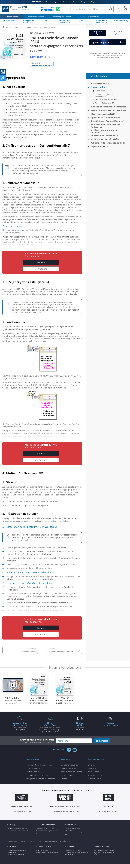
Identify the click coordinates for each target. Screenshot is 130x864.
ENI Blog (12, 825)
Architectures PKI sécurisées (105, 139)
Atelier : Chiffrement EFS (105, 103)
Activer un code (67, 775)
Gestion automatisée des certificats (108, 110)
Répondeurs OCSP (100, 146)
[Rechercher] (110, 9)
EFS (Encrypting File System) (106, 99)
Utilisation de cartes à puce (104, 135)
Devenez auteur (94, 778)
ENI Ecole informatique (47, 825)
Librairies (91, 765)
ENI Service (13, 846)
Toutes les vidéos (95, 775)
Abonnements (94, 772)
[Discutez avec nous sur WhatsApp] (58, 9)
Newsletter (92, 768)
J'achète (41, 262)
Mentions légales (32, 772)
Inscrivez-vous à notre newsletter (37, 740)
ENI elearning (72, 846)
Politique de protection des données (40, 778)
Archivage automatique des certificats (104, 131)
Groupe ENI (71, 825)
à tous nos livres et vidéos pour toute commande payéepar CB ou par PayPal (50, 727)
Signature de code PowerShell (106, 117)
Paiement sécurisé (68, 768)
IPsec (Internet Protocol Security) (107, 121)
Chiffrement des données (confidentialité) (105, 95)
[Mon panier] (119, 9)
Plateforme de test (27, 651)
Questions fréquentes (70, 765)
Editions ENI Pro (44, 846)
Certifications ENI (103, 846)
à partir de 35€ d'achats (80, 726)
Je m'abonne (41, 268)
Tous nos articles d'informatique (39, 765)
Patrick (36, 51)
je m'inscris (102, 740)
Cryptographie (98, 87)
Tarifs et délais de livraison (71, 772)
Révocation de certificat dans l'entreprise (105, 125)
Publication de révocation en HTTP (108, 143)
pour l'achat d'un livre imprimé (20, 726)
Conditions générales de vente (38, 775)
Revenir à (41, 64)
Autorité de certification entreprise (64, 651)
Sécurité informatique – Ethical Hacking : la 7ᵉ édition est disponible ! (65, 2)
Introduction (100, 91)
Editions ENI (15, 9)
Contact (64, 778)
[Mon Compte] (125, 9)
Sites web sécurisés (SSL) (103, 114)
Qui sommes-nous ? (34, 768)
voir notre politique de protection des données (38, 742)
